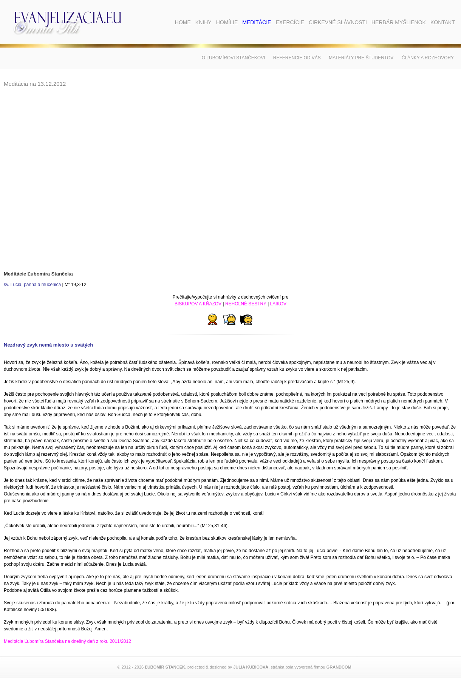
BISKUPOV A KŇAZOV (198, 303)
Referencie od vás (297, 57)
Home (183, 22)
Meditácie (256, 22)
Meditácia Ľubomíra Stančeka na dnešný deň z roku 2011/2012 (67, 641)
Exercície (289, 22)
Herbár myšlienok (398, 22)
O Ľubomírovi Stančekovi (233, 57)
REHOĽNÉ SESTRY (245, 303)
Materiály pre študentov (361, 57)
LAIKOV (278, 303)
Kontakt (442, 22)
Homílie (227, 22)
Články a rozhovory (428, 57)
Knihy (203, 22)
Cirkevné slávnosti (338, 22)
